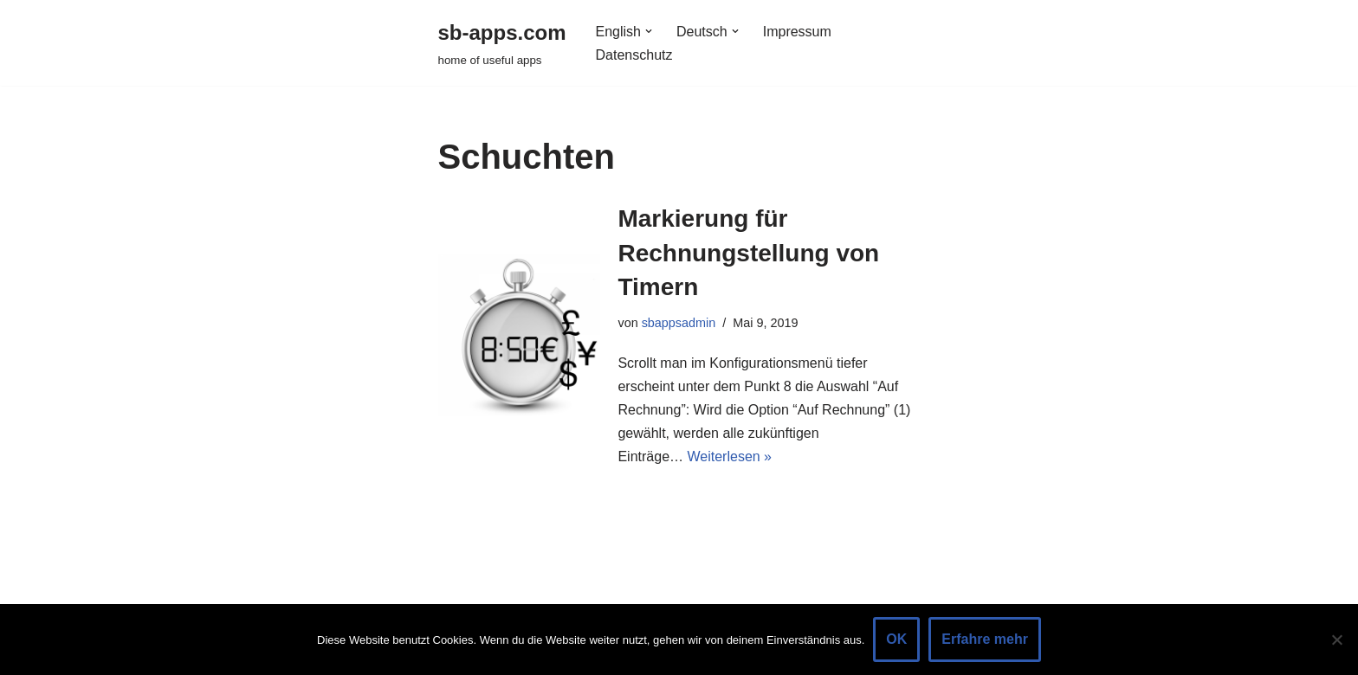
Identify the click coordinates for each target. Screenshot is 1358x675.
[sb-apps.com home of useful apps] (502, 43)
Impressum (797, 31)
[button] (648, 31)
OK (896, 639)
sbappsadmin (679, 323)
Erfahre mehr (984, 639)
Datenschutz (634, 55)
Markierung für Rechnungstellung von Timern (748, 252)
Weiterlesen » (729, 456)
